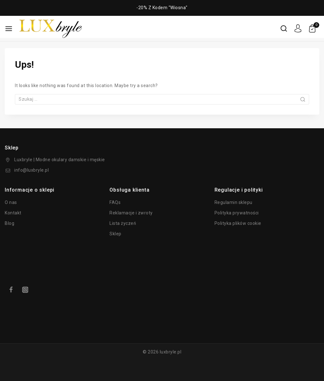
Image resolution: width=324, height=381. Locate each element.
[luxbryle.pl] (50, 28)
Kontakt (13, 212)
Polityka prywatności (237, 212)
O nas (11, 202)
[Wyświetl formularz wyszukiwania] (284, 28)
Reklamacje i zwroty (131, 212)
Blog (9, 223)
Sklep (115, 233)
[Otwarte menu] (9, 29)
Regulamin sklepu (233, 202)
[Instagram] (25, 290)
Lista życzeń (122, 223)
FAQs (115, 202)
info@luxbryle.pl (31, 170)
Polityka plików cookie (238, 223)
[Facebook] (11, 290)
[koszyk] (313, 28)
